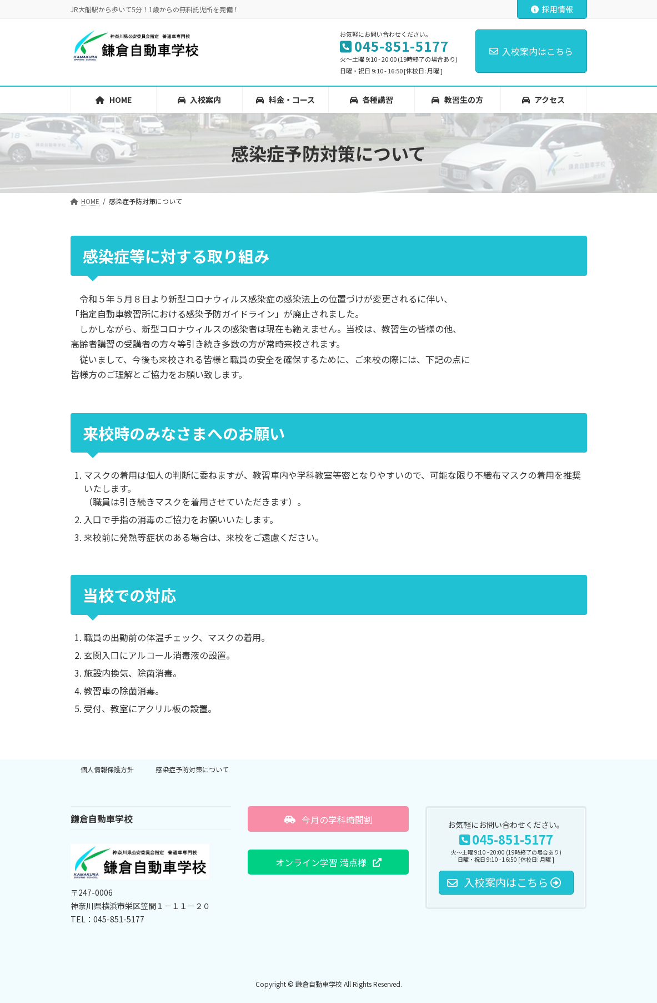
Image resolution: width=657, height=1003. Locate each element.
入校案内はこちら (531, 51)
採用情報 (552, 8)
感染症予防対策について (192, 769)
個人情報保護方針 (107, 769)
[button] (328, 819)
